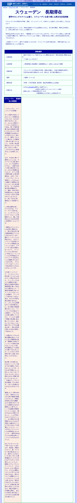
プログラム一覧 (37, 4)
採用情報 (69, 4)
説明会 (50, 4)
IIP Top (5, 7)
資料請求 (56, 4)
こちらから (31, 87)
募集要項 (45, 4)
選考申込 (62, 4)
